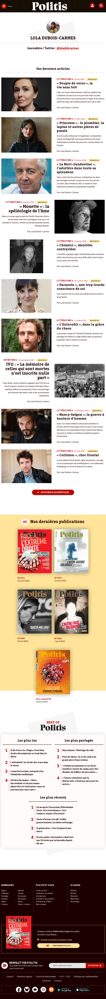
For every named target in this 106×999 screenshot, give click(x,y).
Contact (10, 976)
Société (4, 899)
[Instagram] (43, 990)
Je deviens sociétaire (44, 893)
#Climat (73, 890)
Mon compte (41, 904)
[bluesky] (27, 990)
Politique (5, 893)
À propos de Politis (43, 901)
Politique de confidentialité (86, 976)
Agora (3, 890)
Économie (22, 896)
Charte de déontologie (46, 976)
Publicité (46, 980)
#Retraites (74, 899)
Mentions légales (24, 976)
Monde (21, 890)
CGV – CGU (64, 976)
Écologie (4, 896)
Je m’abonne (41, 896)
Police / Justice (24, 904)
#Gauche (74, 896)
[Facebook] (19, 990)
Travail (20, 893)
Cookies (57, 980)
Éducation (22, 899)
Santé (20, 901)
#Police (73, 893)
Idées (3, 901)
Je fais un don (41, 890)
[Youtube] (35, 990)
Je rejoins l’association (45, 899)
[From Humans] (51, 990)
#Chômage (74, 901)
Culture (4, 904)
